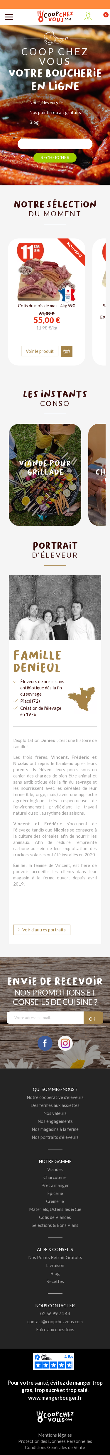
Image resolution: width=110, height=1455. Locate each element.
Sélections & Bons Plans (55, 1225)
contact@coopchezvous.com (55, 1321)
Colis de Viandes (55, 1217)
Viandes (55, 1169)
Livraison (55, 1265)
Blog (34, 122)
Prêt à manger (55, 1185)
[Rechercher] (55, 144)
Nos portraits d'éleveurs (55, 1137)
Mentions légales (55, 1435)
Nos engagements (55, 1121)
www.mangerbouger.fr (55, 1397)
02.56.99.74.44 (55, 1313)
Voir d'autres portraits (44, 929)
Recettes (55, 1281)
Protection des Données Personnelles (55, 1441)
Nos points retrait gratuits (55, 112)
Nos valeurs (55, 1113)
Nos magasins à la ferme (55, 1129)
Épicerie (55, 1193)
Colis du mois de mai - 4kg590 (46, 305)
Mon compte (88, 16)
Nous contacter (55, 1305)
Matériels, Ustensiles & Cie (55, 1209)
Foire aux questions (55, 1329)
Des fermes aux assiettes (55, 1105)
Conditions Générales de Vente (55, 1447)
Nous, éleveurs (43, 102)
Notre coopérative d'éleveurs (55, 1097)
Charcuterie (55, 1177)
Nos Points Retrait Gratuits (55, 1257)
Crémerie (55, 1201)
